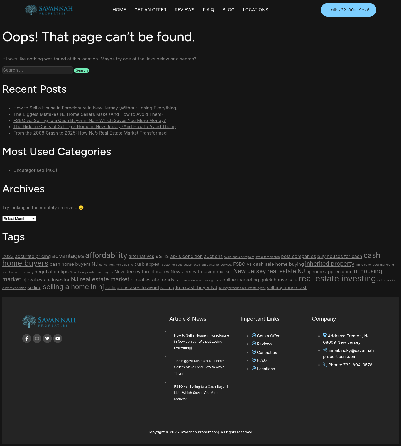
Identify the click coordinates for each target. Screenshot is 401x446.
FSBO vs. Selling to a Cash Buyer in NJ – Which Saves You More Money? (89, 120)
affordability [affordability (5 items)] (106, 255)
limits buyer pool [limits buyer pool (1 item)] (367, 265)
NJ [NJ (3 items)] (301, 271)
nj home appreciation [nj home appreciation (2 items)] (329, 271)
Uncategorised (28, 170)
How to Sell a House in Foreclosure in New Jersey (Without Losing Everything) (95, 108)
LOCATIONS (255, 10)
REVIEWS (184, 10)
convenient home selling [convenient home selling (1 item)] (116, 265)
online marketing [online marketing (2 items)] (240, 279)
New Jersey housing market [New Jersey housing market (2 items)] (201, 271)
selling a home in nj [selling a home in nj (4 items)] (73, 287)
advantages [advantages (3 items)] (68, 255)
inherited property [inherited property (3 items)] (329, 263)
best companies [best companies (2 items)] (298, 256)
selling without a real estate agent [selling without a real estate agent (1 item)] (242, 288)
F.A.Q (208, 10)
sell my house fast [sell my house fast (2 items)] (287, 287)
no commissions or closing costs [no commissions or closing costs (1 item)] (198, 280)
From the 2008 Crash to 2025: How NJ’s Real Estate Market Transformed (90, 133)
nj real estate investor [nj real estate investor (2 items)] (46, 279)
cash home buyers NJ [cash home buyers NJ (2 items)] (74, 264)
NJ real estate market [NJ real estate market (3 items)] (100, 279)
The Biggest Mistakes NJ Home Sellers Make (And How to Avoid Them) (88, 114)
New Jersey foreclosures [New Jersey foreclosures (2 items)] (141, 271)
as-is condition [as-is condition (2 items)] (186, 256)
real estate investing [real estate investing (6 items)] (337, 278)
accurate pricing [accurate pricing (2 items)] (33, 256)
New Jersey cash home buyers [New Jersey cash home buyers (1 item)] (91, 272)
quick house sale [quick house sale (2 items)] (278, 279)
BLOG (228, 10)
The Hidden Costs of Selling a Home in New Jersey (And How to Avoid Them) (94, 126)
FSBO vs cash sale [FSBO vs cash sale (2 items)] (253, 264)
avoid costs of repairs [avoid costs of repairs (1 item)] (239, 257)
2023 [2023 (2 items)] (8, 256)
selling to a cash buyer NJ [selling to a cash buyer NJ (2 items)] (188, 287)
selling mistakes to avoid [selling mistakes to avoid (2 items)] (132, 287)
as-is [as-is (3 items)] (162, 255)
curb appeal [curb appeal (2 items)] (148, 264)
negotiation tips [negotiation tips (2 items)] (52, 271)
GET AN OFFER (150, 10)
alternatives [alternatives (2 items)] (141, 256)
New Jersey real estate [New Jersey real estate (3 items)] (264, 271)
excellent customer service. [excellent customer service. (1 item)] (212, 265)
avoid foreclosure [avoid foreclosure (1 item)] (267, 257)
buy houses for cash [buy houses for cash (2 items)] (339, 256)
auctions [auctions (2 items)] (213, 256)
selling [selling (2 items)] (35, 287)
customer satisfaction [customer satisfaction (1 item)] (177, 265)
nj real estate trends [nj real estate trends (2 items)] (152, 279)
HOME (119, 10)
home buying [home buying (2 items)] (289, 264)
